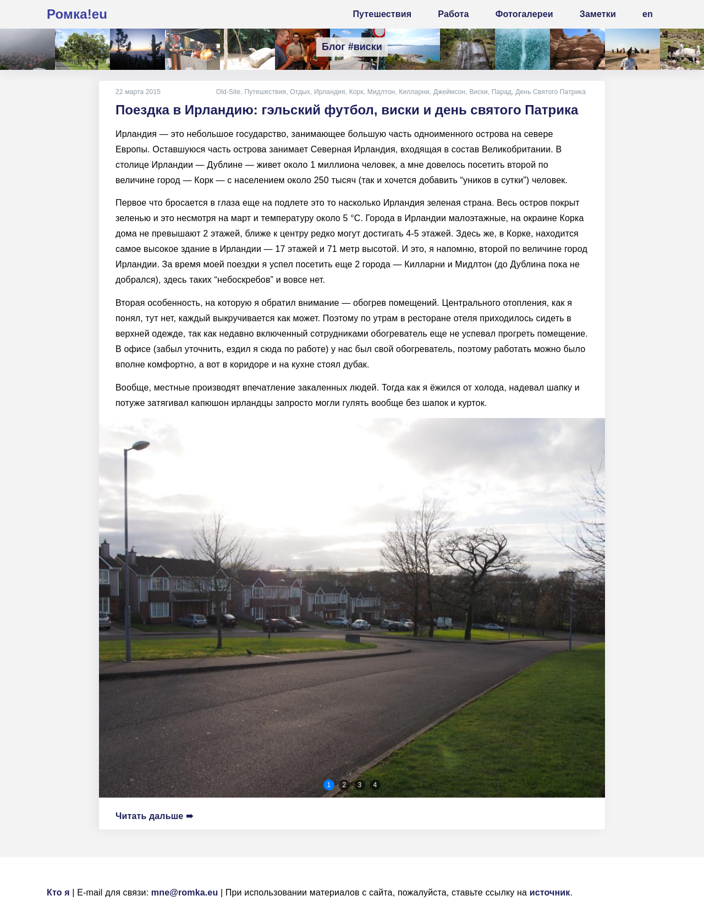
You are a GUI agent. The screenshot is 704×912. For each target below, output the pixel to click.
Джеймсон (449, 92)
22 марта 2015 (138, 92)
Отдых (300, 92)
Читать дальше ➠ (154, 816)
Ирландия (329, 92)
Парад (502, 92)
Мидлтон (381, 92)
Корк (356, 92)
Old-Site (228, 92)
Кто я (58, 892)
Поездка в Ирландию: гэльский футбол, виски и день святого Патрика (347, 109)
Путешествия (265, 92)
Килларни (414, 92)
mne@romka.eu (184, 892)
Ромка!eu (77, 14)
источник (550, 892)
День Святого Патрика (550, 92)
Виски (478, 92)
